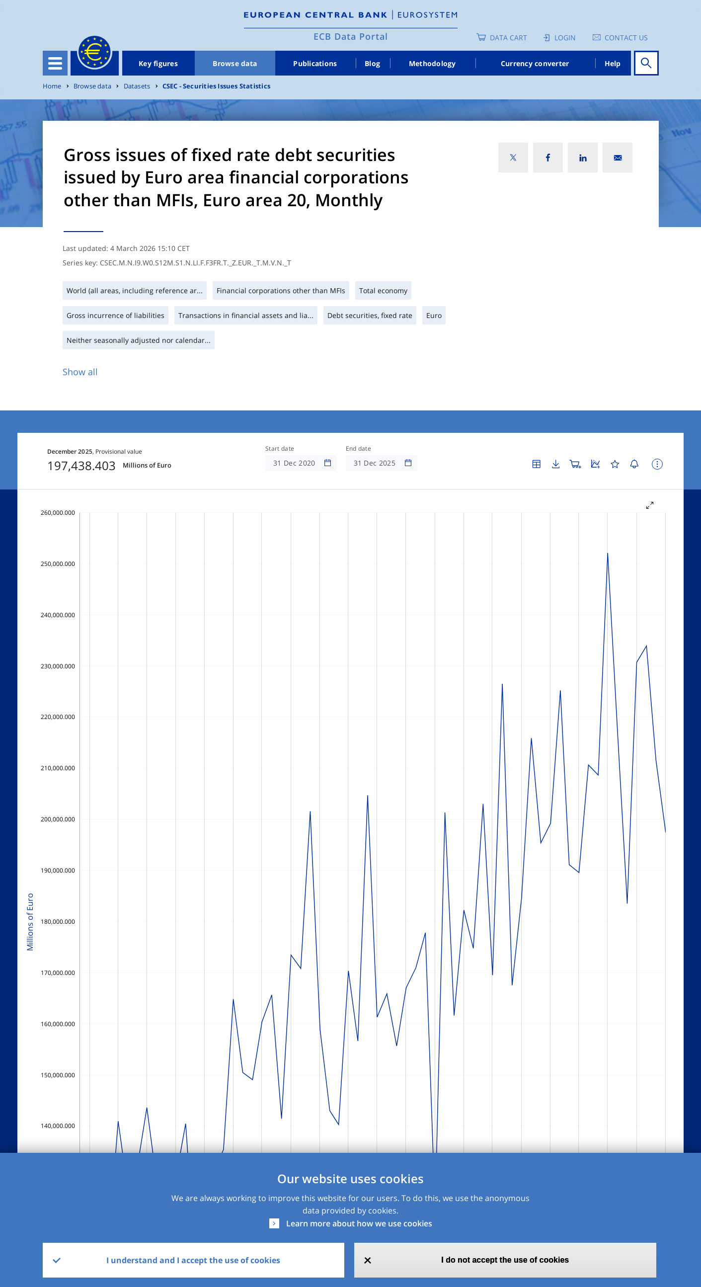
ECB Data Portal (350, 36)
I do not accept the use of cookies (505, 1260)
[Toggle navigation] (55, 63)
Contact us (626, 37)
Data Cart (508, 37)
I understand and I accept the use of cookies (193, 1260)
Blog (372, 63)
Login (565, 37)
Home (52, 86)
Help (613, 63)
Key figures (158, 63)
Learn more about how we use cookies (359, 1223)
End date (359, 449)
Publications (315, 63)
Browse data (235, 63)
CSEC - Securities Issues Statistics (216, 86)
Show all (80, 372)
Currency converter (535, 63)
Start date (279, 449)
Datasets (137, 86)
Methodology (432, 63)
